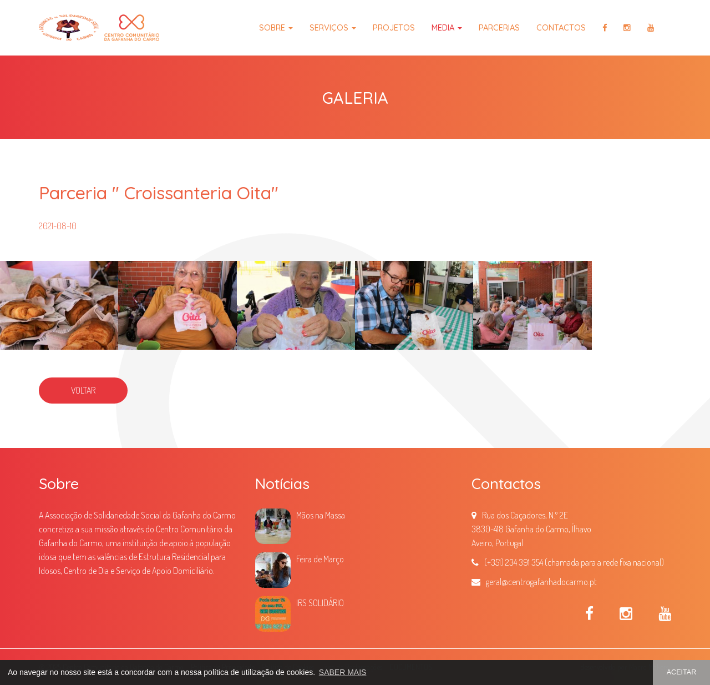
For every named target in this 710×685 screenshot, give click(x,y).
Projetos (394, 27)
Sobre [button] (276, 27)
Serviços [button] (333, 27)
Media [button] (447, 27)
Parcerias (499, 27)
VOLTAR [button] (83, 390)
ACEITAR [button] (682, 672)
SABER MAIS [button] (343, 672)
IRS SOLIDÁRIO (320, 602)
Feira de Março (320, 559)
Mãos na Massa (320, 515)
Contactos (561, 27)
